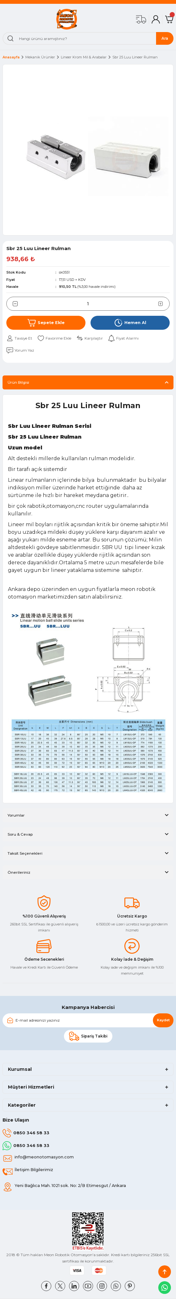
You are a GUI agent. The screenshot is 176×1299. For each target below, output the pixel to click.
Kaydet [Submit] (163, 1020)
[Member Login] (156, 19)
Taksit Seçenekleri (25, 853)
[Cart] (169, 19)
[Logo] (66, 19)
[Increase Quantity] (164, 304)
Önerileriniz (19, 872)
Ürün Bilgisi (18, 382)
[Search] (88, 38)
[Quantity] (88, 304)
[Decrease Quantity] (12, 304)
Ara (164, 38)
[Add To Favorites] (54, 338)
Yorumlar (16, 815)
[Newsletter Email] (88, 1020)
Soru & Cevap (20, 834)
